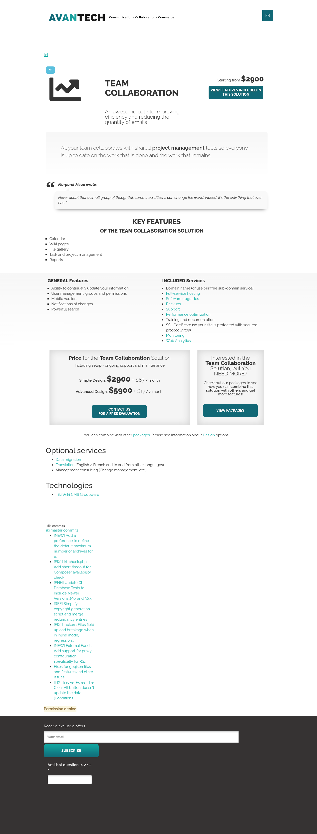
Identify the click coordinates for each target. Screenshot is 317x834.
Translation (68, 465)
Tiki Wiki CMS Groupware (81, 494)
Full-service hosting (183, 293)
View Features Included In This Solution (236, 92)
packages (143, 435)
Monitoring (175, 335)
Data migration (72, 459)
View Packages (231, 410)
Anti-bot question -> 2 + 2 (70, 768)
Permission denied (64, 709)
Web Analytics (178, 340)
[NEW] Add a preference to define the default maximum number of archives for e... (77, 546)
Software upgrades (182, 298)
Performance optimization (188, 314)
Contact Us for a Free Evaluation (122, 411)
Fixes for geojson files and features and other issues (77, 671)
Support (173, 309)
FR (267, 15)
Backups (173, 304)
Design (211, 435)
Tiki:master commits (65, 530)
